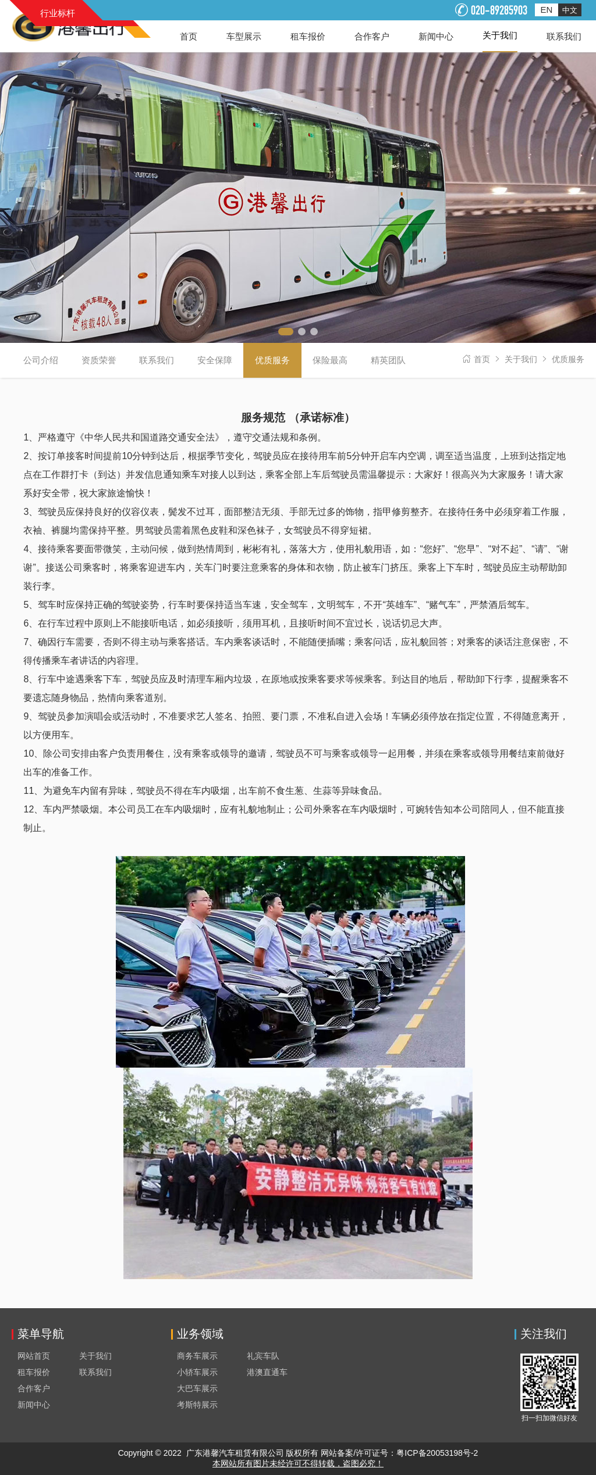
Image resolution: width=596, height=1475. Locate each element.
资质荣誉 (98, 360)
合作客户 (33, 1388)
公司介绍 (40, 360)
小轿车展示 (197, 1372)
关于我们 (521, 359)
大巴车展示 (197, 1388)
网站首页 (33, 1356)
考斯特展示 (197, 1404)
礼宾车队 (263, 1356)
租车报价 (33, 1372)
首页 (482, 359)
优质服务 (568, 359)
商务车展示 (197, 1356)
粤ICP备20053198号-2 (437, 1453)
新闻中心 (33, 1404)
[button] (285, 331)
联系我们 (156, 360)
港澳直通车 (267, 1372)
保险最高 (330, 360)
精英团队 (388, 360)
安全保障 (214, 360)
